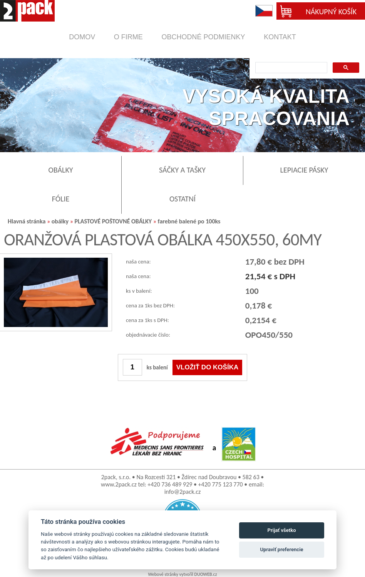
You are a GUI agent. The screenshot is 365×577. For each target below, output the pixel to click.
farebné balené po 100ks (189, 221)
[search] (290, 67)
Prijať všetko (282, 530)
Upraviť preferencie (281, 549)
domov (82, 37)
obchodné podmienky (203, 37)
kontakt (280, 37)
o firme (128, 37)
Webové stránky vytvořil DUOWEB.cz (182, 574)
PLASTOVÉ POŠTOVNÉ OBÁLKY (113, 221)
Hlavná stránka (26, 221)
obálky (60, 221)
